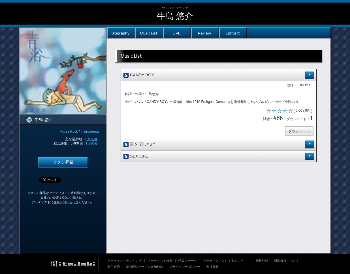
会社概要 (212, 266)
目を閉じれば (218, 145)
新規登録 (262, 260)
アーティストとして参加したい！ (226, 260)
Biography (120, 33)
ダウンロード (299, 131)
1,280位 (91, 143)
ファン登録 (63, 162)
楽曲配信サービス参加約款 (144, 266)
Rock (74, 131)
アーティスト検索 (160, 260)
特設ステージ (187, 260)
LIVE (176, 33)
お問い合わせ (69, 202)
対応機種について (286, 260)
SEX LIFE (218, 157)
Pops (63, 131)
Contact (233, 33)
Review (204, 33)
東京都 (92, 139)
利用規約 (113, 266)
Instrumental (90, 131)
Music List (148, 33)
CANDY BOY (218, 75)
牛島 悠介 (175, 16)
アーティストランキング (124, 260)
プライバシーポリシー (184, 266)
